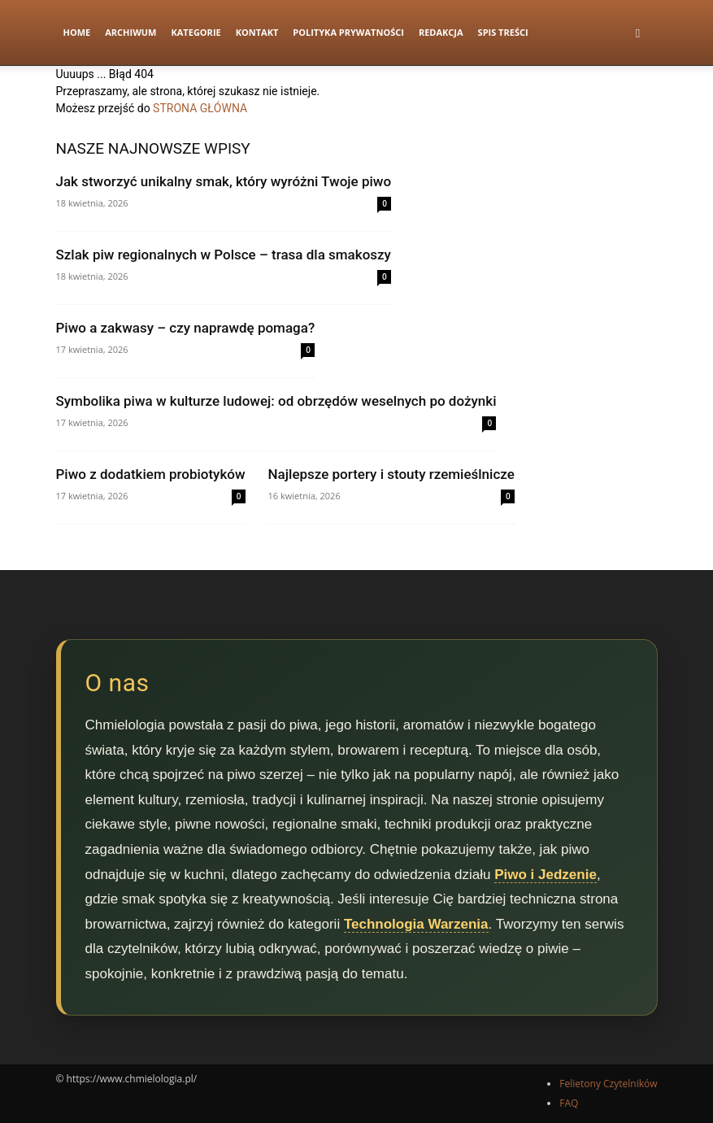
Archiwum (130, 32)
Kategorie (195, 32)
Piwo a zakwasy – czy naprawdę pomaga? (185, 328)
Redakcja (441, 32)
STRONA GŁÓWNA (200, 108)
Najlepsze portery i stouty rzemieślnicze (391, 474)
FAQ (568, 1103)
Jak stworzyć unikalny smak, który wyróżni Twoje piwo (224, 181)
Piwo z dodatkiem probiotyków (151, 474)
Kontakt (257, 32)
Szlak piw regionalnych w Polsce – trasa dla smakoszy (223, 254)
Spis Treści (503, 32)
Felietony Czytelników (608, 1083)
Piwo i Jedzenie (545, 874)
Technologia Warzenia (416, 924)
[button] (638, 33)
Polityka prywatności (348, 32)
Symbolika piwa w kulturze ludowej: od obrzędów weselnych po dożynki (276, 401)
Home (77, 32)
